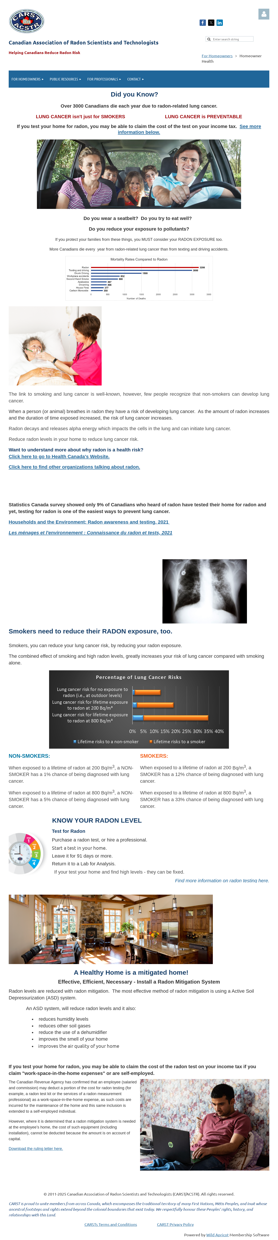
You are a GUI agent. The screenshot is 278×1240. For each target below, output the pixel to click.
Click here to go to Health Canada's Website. (59, 456)
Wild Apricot (217, 1234)
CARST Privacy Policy (175, 1224)
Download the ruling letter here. (36, 1149)
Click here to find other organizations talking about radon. (74, 467)
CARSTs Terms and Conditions (110, 1224)
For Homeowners (217, 55)
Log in (263, 14)
